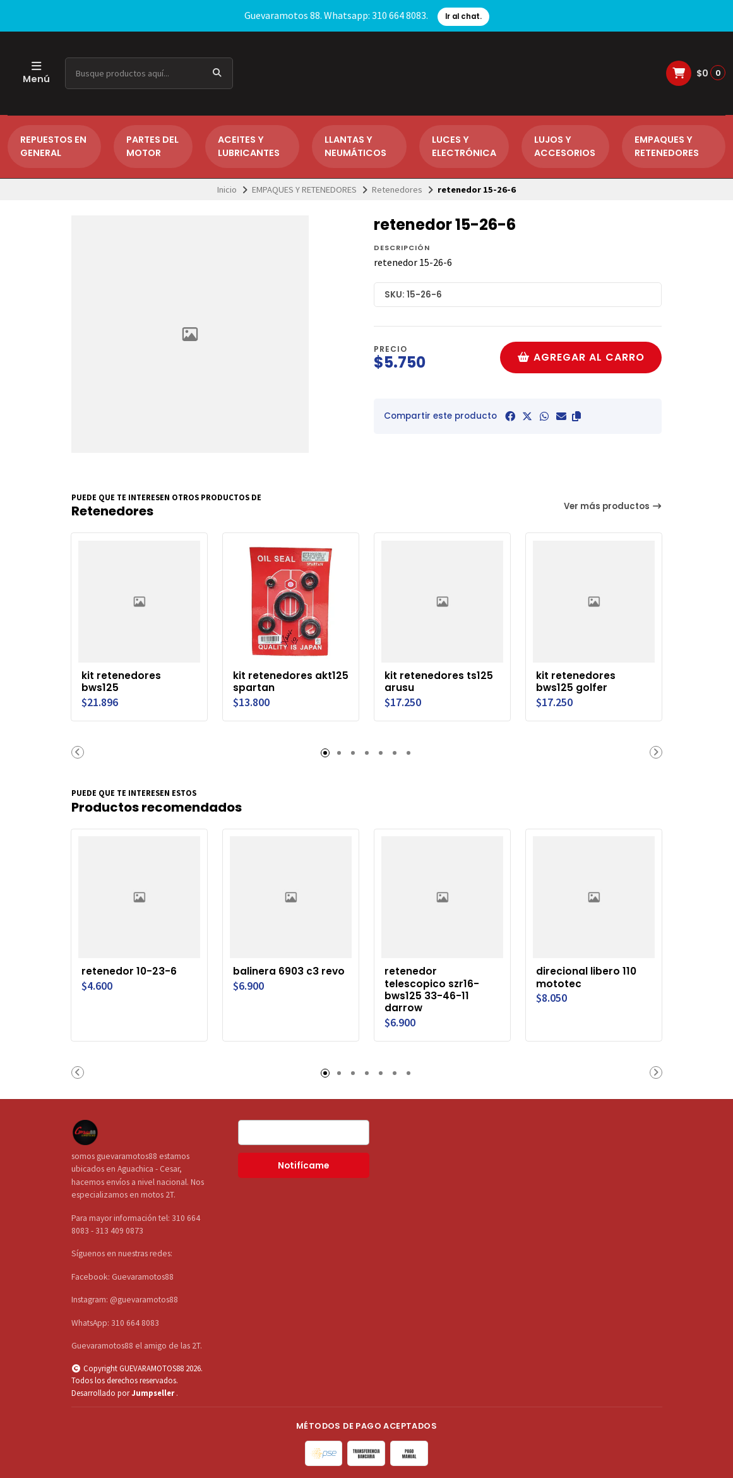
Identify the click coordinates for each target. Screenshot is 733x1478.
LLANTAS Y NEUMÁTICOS (355, 146)
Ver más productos (613, 506)
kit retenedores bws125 (122, 681)
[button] (576, 416)
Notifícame (303, 1165)
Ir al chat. (463, 16)
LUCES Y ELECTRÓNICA (464, 146)
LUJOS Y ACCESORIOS (564, 146)
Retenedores (397, 189)
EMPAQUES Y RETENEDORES (667, 146)
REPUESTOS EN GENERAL (53, 146)
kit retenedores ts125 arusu (439, 681)
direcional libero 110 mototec (587, 976)
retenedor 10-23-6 (129, 970)
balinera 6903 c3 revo (289, 970)
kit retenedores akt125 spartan (273, 681)
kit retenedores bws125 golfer (576, 681)
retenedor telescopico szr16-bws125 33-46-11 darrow (432, 989)
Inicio (227, 189)
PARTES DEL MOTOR (152, 146)
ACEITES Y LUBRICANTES (249, 146)
